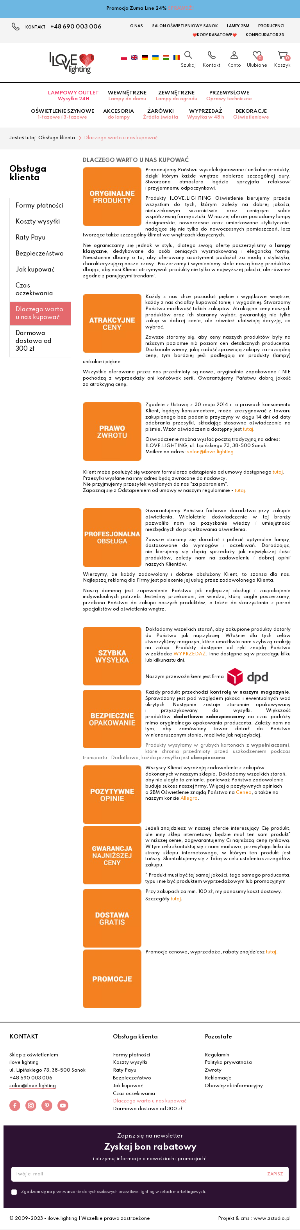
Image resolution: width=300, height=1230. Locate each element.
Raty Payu (30, 238)
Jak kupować (35, 270)
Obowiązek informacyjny (234, 1086)
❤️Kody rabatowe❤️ (215, 35)
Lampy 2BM (238, 26)
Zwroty (213, 1070)
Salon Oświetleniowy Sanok (185, 26)
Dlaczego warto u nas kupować (39, 314)
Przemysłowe (229, 96)
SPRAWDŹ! (181, 8)
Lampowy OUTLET (73, 96)
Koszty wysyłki (38, 222)
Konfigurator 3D (265, 35)
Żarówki (160, 114)
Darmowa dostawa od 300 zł (34, 341)
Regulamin (217, 1055)
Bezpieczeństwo (40, 254)
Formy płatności (40, 206)
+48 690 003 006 (76, 27)
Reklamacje (218, 1078)
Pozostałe (218, 1037)
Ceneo (244, 792)
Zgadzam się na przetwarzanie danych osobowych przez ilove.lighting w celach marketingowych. (113, 1192)
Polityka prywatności (228, 1062)
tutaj (248, 429)
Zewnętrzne (176, 96)
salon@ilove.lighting (210, 452)
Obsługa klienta (135, 1037)
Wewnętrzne (127, 96)
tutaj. (240, 490)
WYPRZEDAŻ (189, 654)
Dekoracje (251, 114)
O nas (136, 26)
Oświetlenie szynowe (62, 114)
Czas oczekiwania (34, 290)
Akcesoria (118, 114)
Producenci (271, 26)
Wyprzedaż (205, 114)
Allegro (189, 798)
